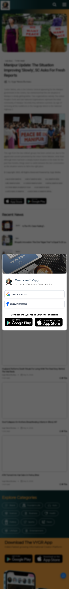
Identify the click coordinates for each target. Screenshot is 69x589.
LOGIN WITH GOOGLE (16, 294)
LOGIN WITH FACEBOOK (16, 304)
